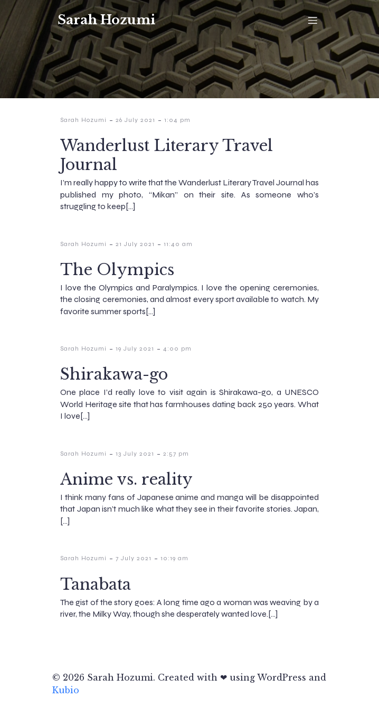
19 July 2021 (135, 348)
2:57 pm (176, 453)
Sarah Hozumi (83, 120)
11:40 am (178, 244)
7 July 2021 (133, 558)
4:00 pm (177, 348)
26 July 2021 (135, 120)
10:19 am (174, 558)
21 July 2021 (135, 244)
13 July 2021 (135, 453)
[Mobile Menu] (312, 20)
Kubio (65, 690)
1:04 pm (177, 120)
